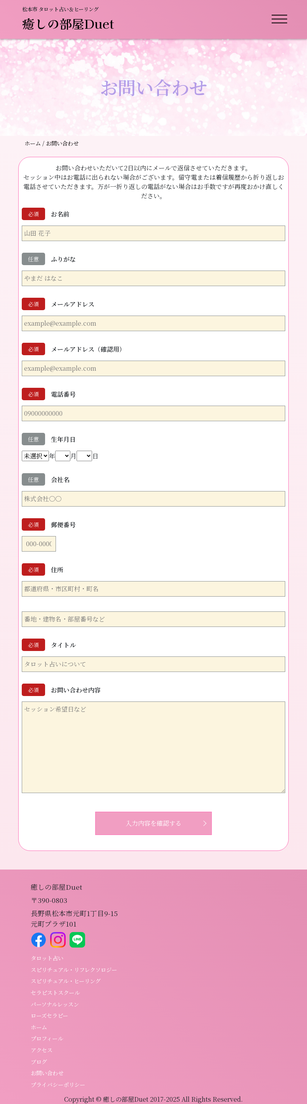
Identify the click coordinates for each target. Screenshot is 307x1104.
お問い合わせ (47, 1073)
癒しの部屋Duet (68, 23)
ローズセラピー (49, 1015)
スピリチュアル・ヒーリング (66, 981)
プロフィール (47, 1038)
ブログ (39, 1061)
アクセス (41, 1050)
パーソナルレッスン (55, 1004)
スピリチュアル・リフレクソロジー (74, 969)
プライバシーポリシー (58, 1084)
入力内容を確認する (153, 823)
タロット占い (47, 958)
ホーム (33, 143)
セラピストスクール (55, 992)
